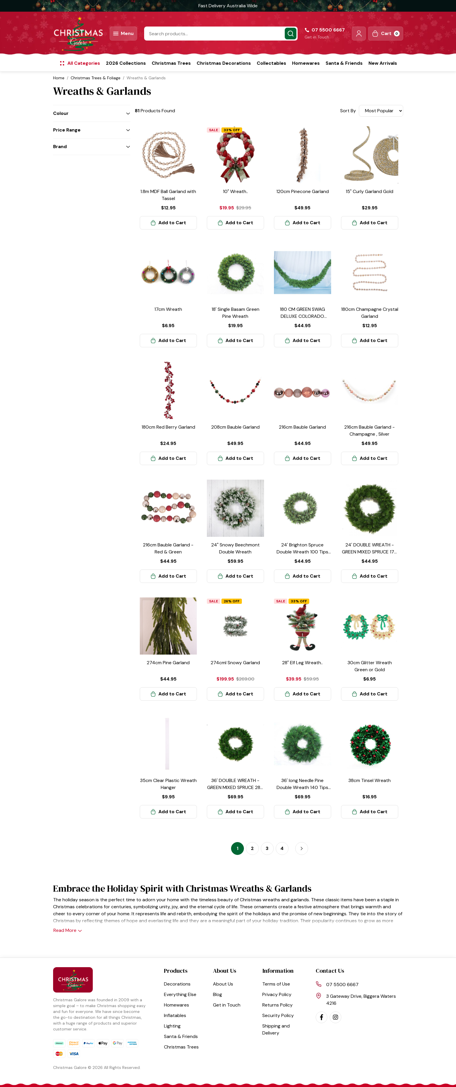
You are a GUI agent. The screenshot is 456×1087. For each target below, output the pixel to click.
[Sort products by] (381, 111)
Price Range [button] (67, 130)
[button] (359, 34)
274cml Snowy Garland (235, 663)
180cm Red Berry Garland (168, 427)
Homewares (306, 63)
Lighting (172, 1026)
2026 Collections (126, 63)
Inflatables (175, 1015)
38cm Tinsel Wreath (369, 780)
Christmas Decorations (224, 63)
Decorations (177, 984)
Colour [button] (61, 113)
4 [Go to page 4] (282, 848)
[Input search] (221, 34)
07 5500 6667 (342, 984)
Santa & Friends (344, 63)
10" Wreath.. (235, 191)
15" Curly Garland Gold (369, 191)
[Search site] (290, 33)
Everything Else (180, 994)
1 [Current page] (237, 848)
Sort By (348, 111)
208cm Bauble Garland (235, 427)
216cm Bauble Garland (302, 427)
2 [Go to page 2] (252, 848)
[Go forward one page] (301, 848)
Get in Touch (317, 37)
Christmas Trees (171, 63)
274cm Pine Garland (168, 663)
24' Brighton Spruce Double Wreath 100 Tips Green (302, 552)
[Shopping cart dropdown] (385, 34)
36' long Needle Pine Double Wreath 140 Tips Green (302, 787)
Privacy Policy (276, 994)
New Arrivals (382, 63)
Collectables (271, 63)
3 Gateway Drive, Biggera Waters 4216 (361, 999)
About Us (223, 984)
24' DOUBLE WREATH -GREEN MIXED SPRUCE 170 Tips (369, 552)
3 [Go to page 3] (267, 848)
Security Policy (278, 1015)
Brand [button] (60, 146)
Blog (217, 994)
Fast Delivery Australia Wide (228, 6)
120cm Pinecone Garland (302, 191)
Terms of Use (276, 984)
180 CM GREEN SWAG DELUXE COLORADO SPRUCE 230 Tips (302, 316)
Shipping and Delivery (276, 1029)
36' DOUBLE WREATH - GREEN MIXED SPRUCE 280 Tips (235, 787)
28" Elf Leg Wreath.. (302, 663)
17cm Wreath (168, 309)
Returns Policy (277, 1005)
